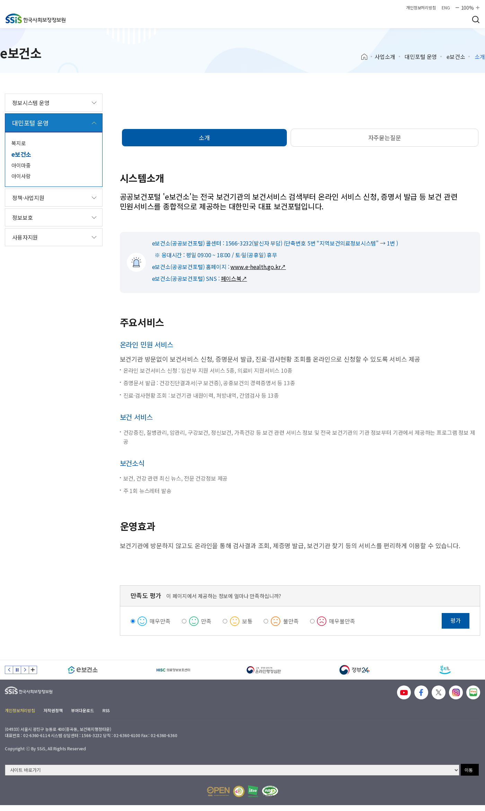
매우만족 (160, 621)
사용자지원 (25, 237)
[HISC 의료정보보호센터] (173, 670)
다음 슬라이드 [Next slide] (25, 670)
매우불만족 (342, 621)
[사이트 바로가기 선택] (232, 770)
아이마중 (20, 165)
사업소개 (384, 56)
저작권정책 (53, 710)
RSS (106, 710)
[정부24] (354, 670)
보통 (247, 621)
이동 (469, 770)
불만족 (291, 621)
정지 (17, 670)
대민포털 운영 (421, 56)
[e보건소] (82, 670)
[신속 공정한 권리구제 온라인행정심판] (264, 670)
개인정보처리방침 (421, 8)
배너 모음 (33, 670)
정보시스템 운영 (31, 102)
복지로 (18, 143)
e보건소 (456, 56)
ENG (446, 8)
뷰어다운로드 (82, 710)
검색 (475, 19)
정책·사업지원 (28, 197)
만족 (206, 621)
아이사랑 (20, 176)
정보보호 (22, 217)
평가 (455, 620)
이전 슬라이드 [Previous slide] (9, 670)
